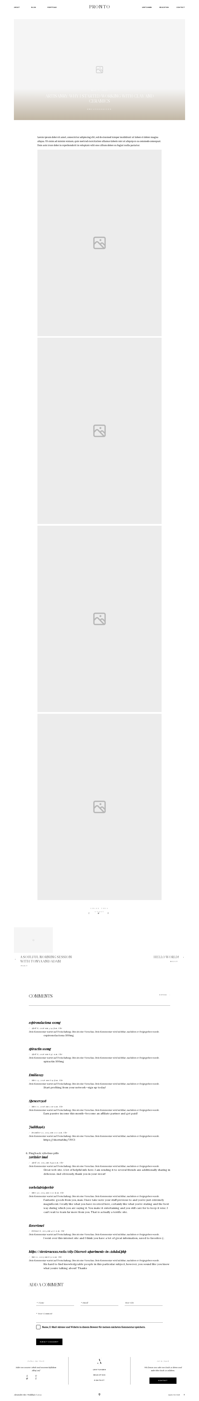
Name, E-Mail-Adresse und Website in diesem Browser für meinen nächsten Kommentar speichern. (93, 1327)
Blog (33, 7)
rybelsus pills (50, 1153)
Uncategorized (99, 109)
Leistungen (147, 7)
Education (164, 7)
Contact (180, 7)
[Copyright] (99, 1394)
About (17, 7)
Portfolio (52, 7)
